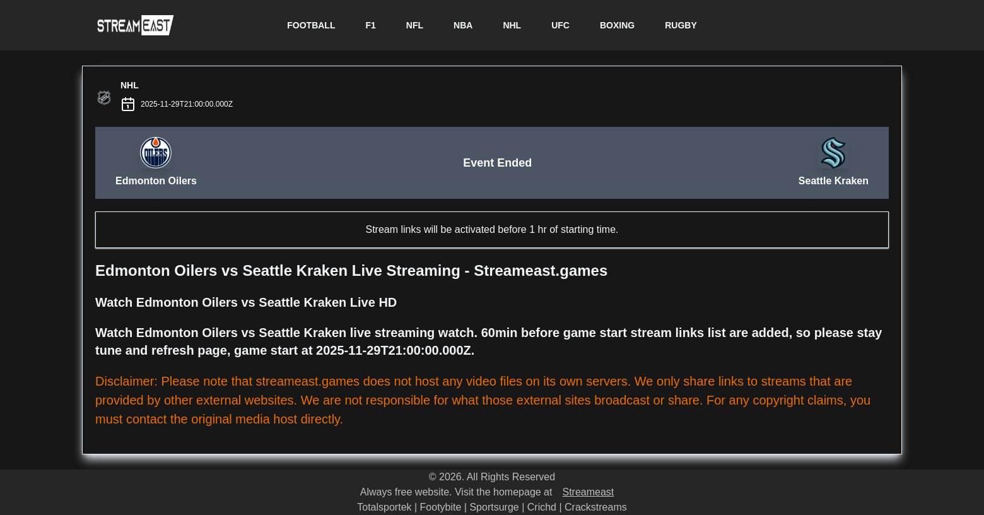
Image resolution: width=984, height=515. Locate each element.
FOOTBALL (311, 25)
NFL (414, 25)
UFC (560, 25)
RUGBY (681, 25)
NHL (512, 25)
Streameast (588, 492)
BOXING (617, 25)
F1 (370, 25)
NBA (463, 25)
